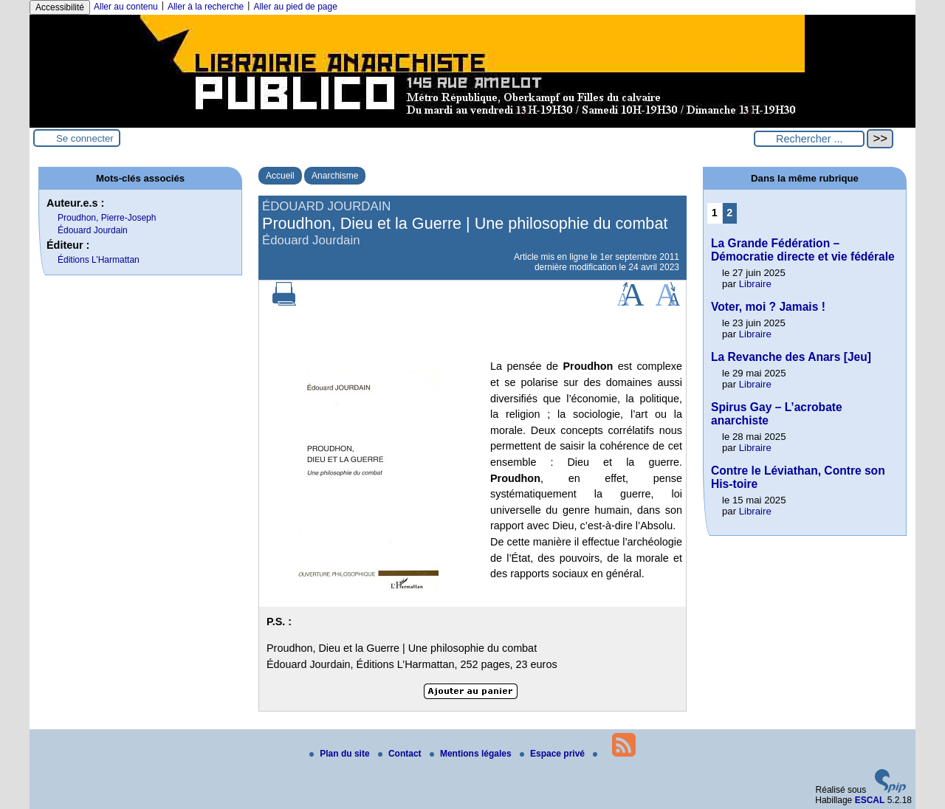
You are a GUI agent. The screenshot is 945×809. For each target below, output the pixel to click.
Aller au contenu (126, 6)
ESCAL (870, 800)
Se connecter (85, 138)
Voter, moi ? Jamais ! (768, 306)
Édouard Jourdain (93, 230)
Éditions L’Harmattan (99, 260)
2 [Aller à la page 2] (729, 212)
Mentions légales (472, 753)
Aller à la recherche (206, 6)
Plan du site (340, 753)
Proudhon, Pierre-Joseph (107, 218)
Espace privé (553, 753)
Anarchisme (335, 176)
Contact (401, 753)
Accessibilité (59, 7)
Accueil (280, 176)
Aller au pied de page (295, 6)
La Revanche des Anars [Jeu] (791, 357)
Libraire (755, 283)
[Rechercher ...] (809, 139)
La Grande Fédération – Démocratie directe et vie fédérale (803, 250)
